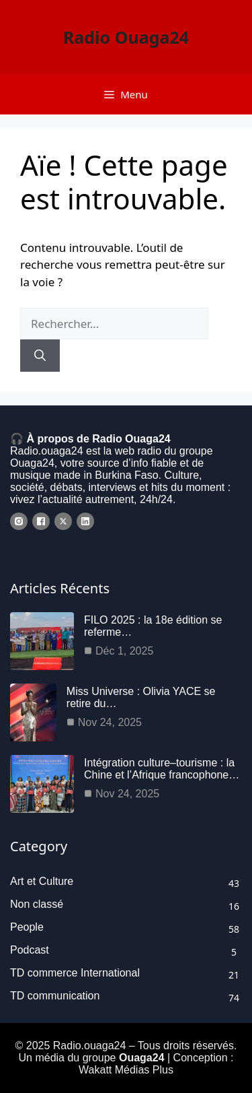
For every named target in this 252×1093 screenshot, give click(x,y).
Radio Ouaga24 (126, 37)
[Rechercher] (40, 355)
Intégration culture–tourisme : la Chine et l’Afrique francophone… (161, 769)
